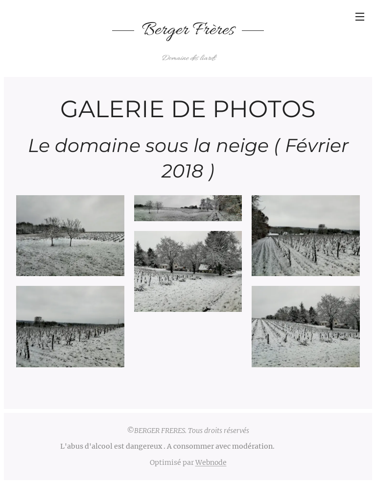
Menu (359, 16)
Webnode (211, 462)
